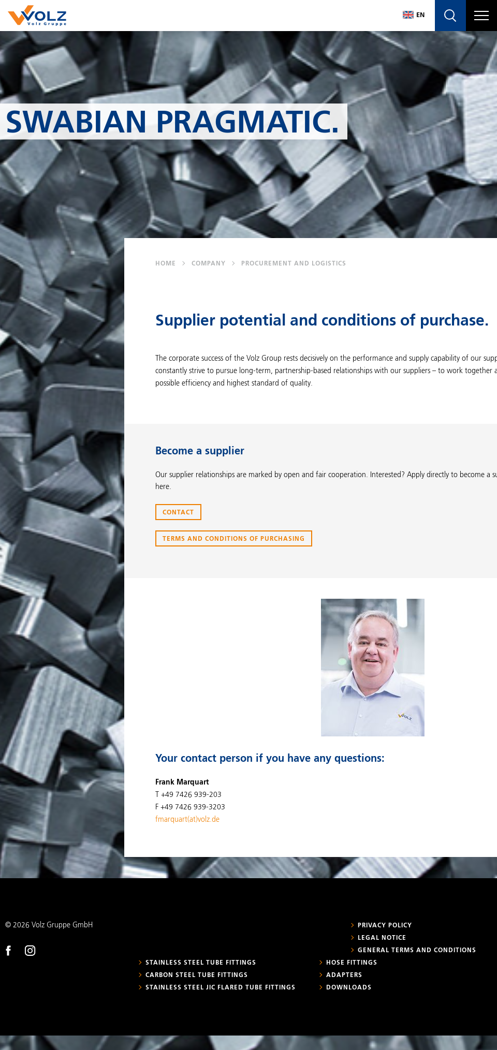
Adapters (344, 975)
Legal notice (382, 938)
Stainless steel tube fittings (200, 963)
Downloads (349, 988)
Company (209, 264)
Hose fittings (351, 963)
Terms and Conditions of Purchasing (234, 539)
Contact (178, 513)
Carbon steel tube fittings (196, 975)
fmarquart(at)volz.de (187, 819)
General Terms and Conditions (417, 951)
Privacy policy (385, 926)
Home (165, 264)
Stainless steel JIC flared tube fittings (220, 988)
